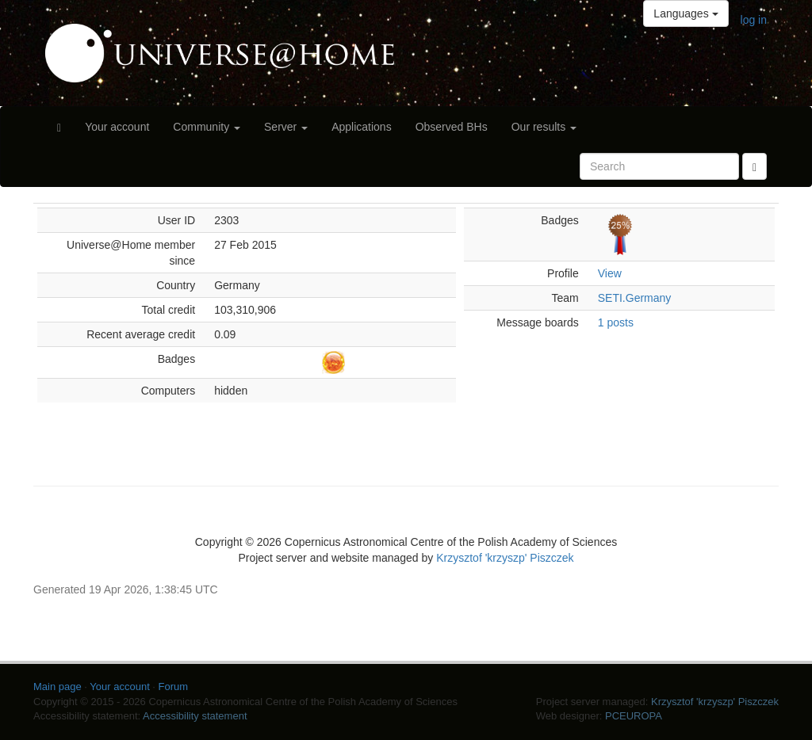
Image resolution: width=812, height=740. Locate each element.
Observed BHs (452, 126)
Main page (57, 686)
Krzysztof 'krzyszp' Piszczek (504, 557)
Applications (361, 126)
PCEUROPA (633, 716)
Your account (117, 126)
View (610, 273)
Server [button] (286, 126)
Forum (174, 686)
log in (754, 19)
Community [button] (206, 126)
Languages (685, 13)
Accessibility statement (195, 716)
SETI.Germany (635, 298)
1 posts (616, 322)
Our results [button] (543, 126)
